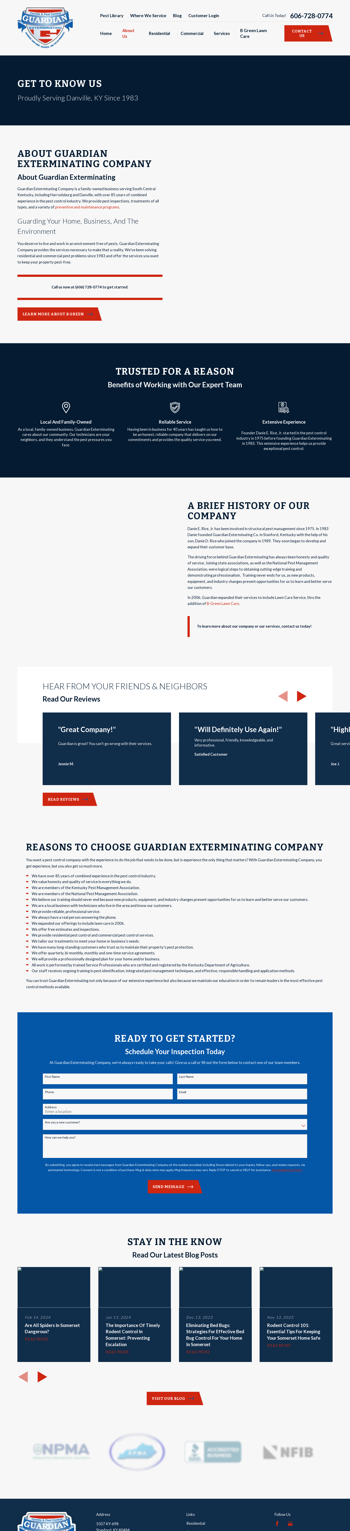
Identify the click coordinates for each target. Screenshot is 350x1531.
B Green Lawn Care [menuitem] (253, 33)
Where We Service (148, 15)
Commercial (196, 1525)
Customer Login (203, 15)
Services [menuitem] (222, 33)
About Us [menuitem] (128, 33)
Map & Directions (110, 1529)
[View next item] (301, 688)
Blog (177, 15)
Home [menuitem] (106, 33)
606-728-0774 (311, 15)
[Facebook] (277, 1516)
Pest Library (111, 15)
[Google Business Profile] (290, 1516)
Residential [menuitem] (159, 33)
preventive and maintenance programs (87, 207)
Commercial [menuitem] (192, 33)
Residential (195, 1516)
